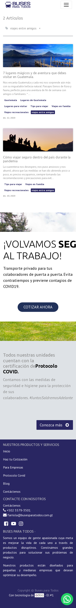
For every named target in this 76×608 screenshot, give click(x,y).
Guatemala (10, 100)
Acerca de (42, 531)
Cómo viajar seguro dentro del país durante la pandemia (37, 159)
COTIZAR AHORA (38, 307)
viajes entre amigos (43, 112)
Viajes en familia (61, 106)
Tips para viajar (39, 106)
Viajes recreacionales (16, 112)
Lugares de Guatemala (33, 100)
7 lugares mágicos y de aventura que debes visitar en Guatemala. (34, 75)
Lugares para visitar (15, 106)
